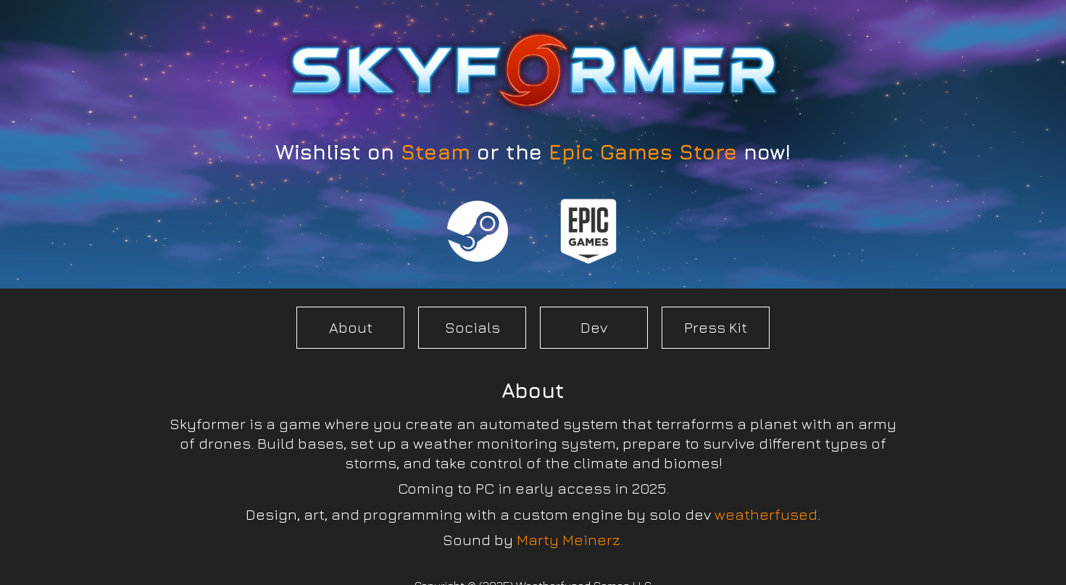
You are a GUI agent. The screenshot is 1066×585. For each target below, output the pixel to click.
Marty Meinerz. (570, 540)
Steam (435, 151)
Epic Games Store (643, 151)
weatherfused (766, 514)
